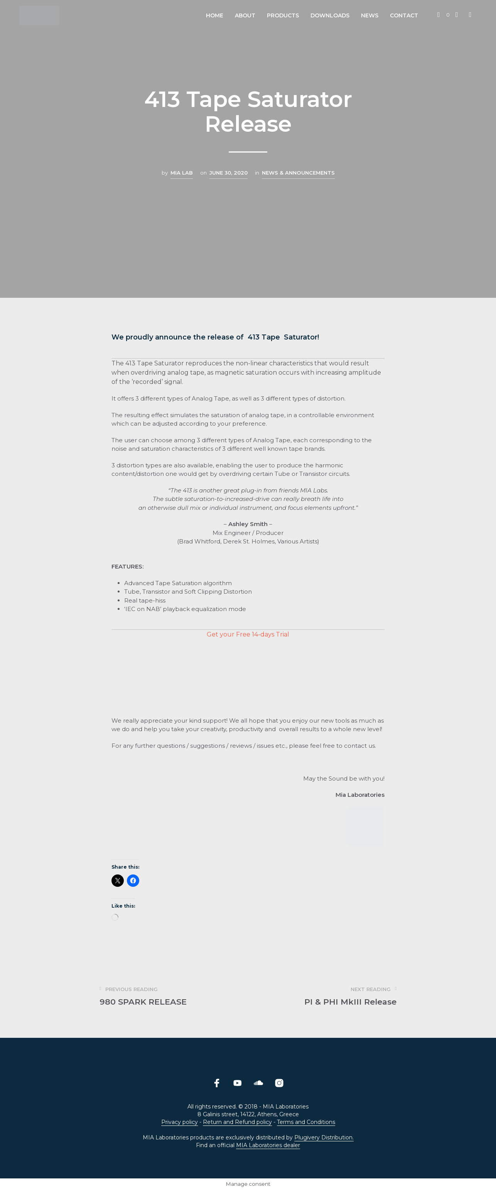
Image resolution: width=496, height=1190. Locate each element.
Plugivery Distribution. (324, 1138)
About (245, 15)
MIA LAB (181, 173)
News (369, 15)
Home (214, 15)
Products (283, 15)
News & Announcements (298, 173)
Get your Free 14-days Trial (248, 634)
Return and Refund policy (237, 1122)
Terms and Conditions (306, 1122)
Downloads (329, 15)
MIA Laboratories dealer (268, 1145)
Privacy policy (179, 1122)
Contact (404, 15)
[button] (443, 15)
